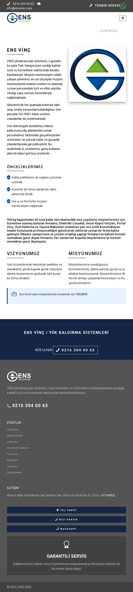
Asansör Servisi (15, 435)
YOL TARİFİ (66, 510)
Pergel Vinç (12, 460)
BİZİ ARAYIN (66, 519)
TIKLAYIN (81, 294)
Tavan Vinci (12, 466)
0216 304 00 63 (20, 4)
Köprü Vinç (12, 441)
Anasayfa (87, 31)
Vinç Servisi (12, 429)
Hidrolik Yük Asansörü (18, 448)
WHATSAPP (66, 528)
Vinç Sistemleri (14, 472)
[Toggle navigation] (122, 18)
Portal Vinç (12, 454)
